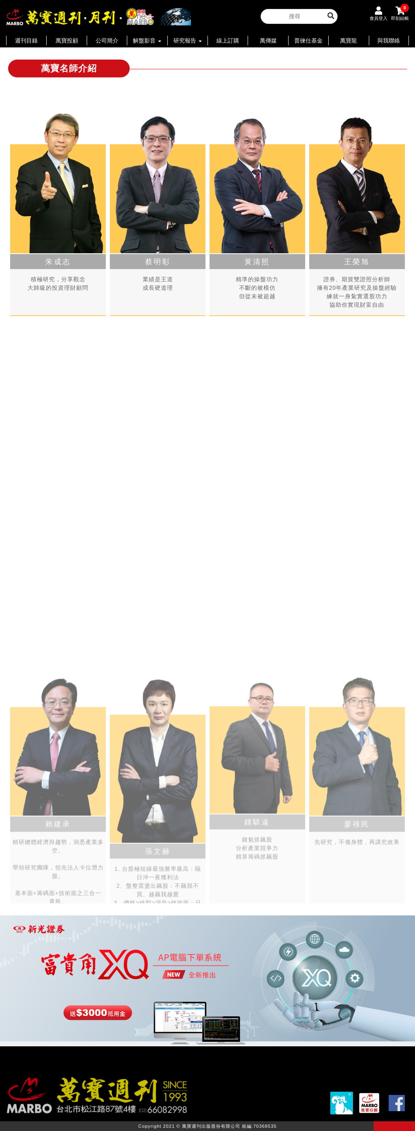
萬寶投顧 (67, 40)
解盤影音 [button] (147, 40)
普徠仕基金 (308, 40)
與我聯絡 (388, 40)
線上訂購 (227, 40)
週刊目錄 (26, 40)
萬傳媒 (268, 40)
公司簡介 (107, 40)
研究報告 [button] (187, 40)
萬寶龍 (348, 40)
